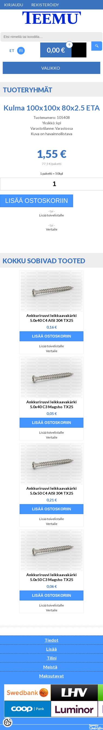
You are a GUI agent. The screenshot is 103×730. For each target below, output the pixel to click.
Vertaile (51, 229)
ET (12, 50)
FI (21, 50)
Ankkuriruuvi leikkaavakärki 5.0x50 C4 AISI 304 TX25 (51, 490)
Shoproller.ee (96, 727)
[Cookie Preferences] (8, 722)
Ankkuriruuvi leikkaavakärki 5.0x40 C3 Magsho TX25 (51, 404)
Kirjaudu (13, 4)
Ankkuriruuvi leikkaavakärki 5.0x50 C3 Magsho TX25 (51, 577)
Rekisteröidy (45, 4)
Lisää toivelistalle (51, 215)
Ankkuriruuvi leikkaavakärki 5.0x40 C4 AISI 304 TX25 (51, 318)
